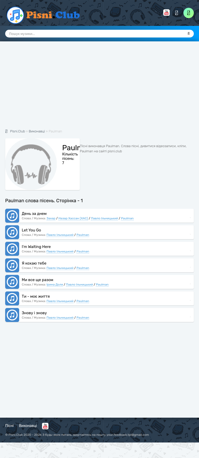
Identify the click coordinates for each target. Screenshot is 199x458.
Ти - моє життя (36, 296)
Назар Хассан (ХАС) (73, 218)
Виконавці (28, 426)
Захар (51, 218)
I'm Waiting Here (36, 246)
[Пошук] (188, 33)
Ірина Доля (55, 284)
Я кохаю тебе (34, 263)
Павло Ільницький (104, 218)
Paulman (127, 218)
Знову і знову (34, 313)
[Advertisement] (99, 88)
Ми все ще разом (37, 279)
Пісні (9, 426)
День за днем (34, 213)
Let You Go (31, 230)
